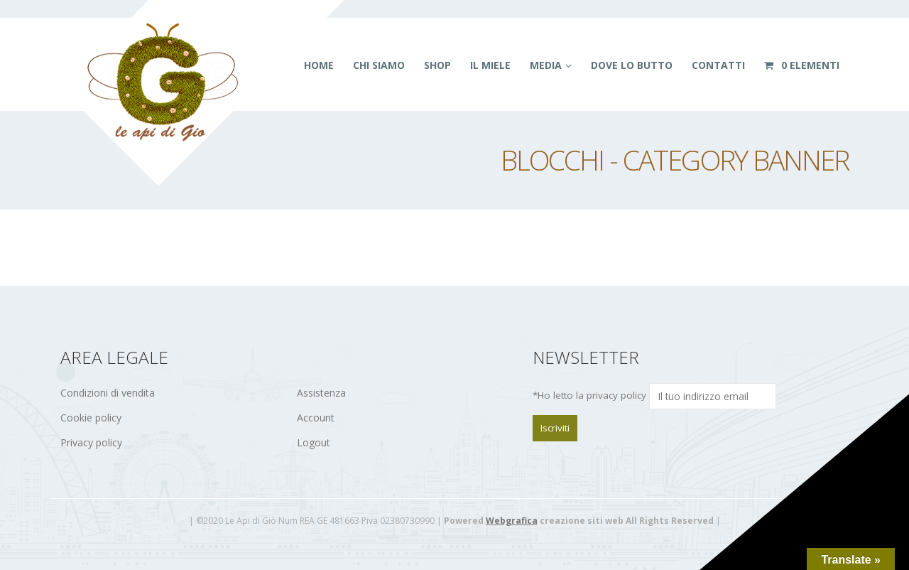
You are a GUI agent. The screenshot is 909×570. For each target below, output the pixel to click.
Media (546, 65)
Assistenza (321, 392)
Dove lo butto (632, 65)
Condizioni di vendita (107, 392)
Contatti (718, 65)
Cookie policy (90, 417)
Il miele (490, 65)
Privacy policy (91, 442)
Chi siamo (379, 65)
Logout (313, 442)
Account (315, 417)
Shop (437, 65)
